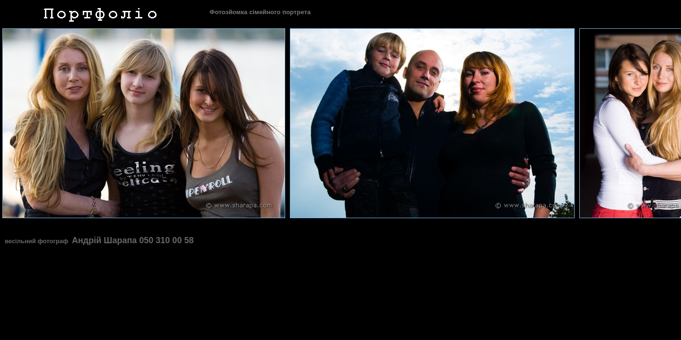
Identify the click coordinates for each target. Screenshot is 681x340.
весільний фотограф (37, 241)
